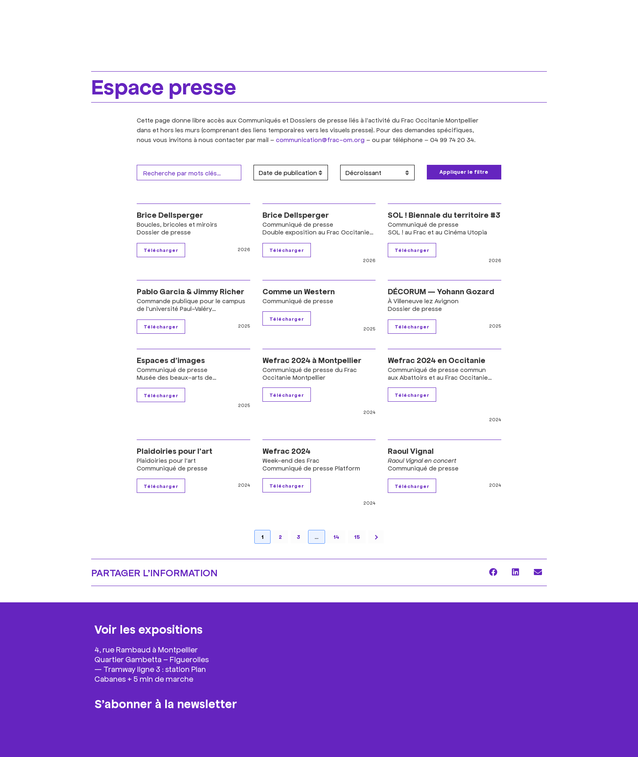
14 (336, 536)
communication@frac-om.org (320, 139)
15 (357, 536)
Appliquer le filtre (463, 171)
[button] (493, 572)
